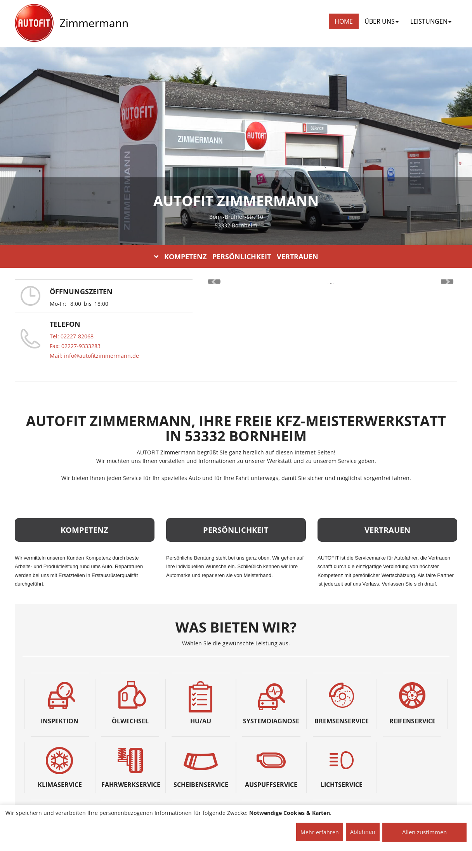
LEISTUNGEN (430, 21)
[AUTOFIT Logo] (34, 23)
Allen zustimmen (424, 832)
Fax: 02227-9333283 (75, 346)
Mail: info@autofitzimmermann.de (94, 355)
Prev (214, 282)
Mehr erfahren (319, 832)
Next (447, 282)
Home (344, 21)
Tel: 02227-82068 (72, 336)
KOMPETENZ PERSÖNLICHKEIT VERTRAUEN (236, 256)
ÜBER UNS (381, 21)
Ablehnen (362, 831)
